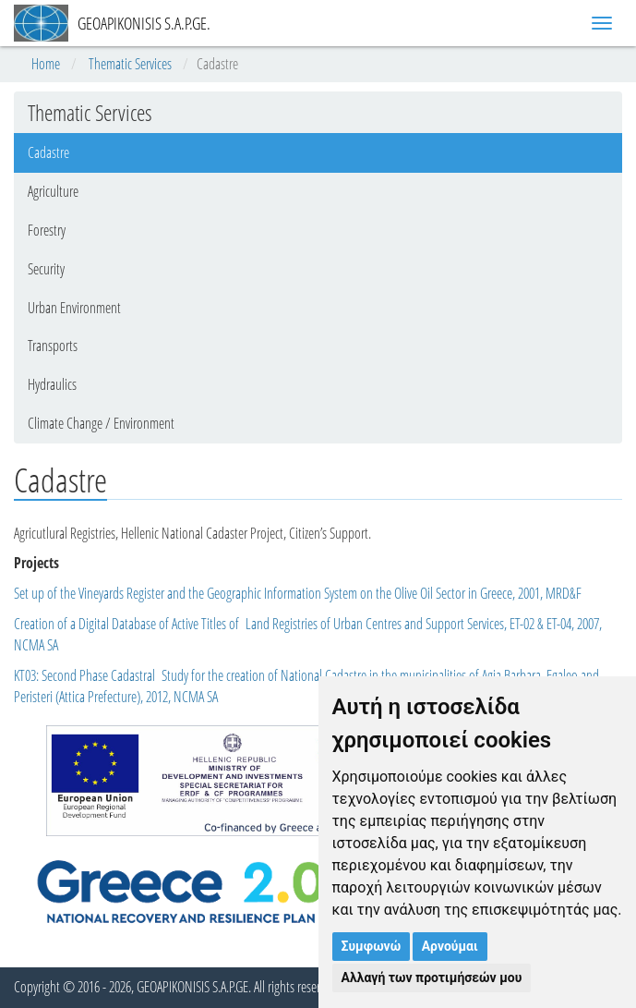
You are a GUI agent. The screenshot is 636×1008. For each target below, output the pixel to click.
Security (46, 269)
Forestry (47, 230)
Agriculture (53, 191)
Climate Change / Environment (101, 423)
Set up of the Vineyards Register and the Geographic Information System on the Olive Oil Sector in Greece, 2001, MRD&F (298, 593)
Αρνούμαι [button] (450, 946)
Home (45, 64)
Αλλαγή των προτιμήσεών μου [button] (432, 977)
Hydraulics (52, 384)
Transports (53, 345)
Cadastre (48, 152)
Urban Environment (74, 308)
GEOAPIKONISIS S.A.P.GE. (112, 23)
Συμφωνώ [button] (372, 946)
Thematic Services (130, 64)
